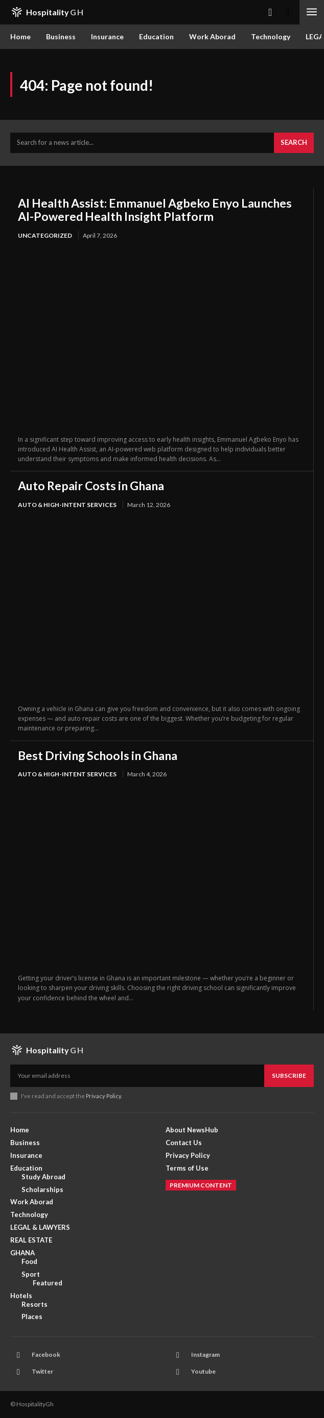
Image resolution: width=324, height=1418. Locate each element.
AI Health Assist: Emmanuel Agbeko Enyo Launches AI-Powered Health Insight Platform (155, 209)
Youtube (203, 1371)
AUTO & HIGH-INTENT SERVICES (67, 505)
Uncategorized (45, 235)
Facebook (46, 1354)
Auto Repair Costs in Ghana (91, 485)
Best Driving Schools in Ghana (97, 755)
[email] (137, 1076)
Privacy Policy (103, 1096)
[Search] (294, 143)
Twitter (42, 1371)
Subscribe (289, 1075)
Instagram (205, 1354)
